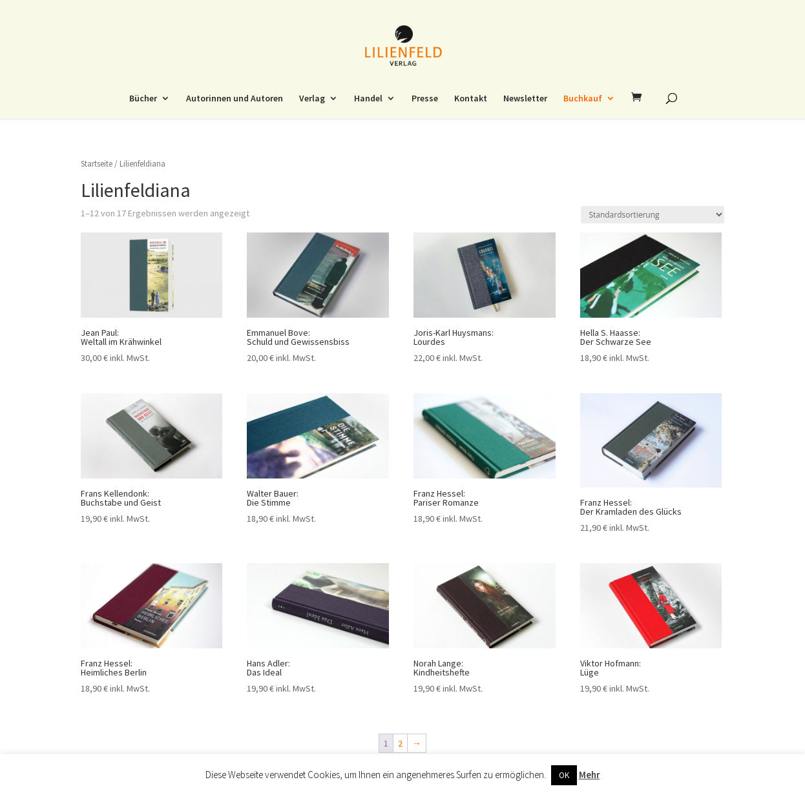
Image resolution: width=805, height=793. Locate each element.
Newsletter (525, 99)
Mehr (589, 774)
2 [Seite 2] (400, 743)
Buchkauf (582, 99)
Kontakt (470, 99)
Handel (368, 99)
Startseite (96, 163)
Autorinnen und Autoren (234, 99)
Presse (425, 99)
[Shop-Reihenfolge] (652, 214)
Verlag (312, 99)
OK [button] (564, 775)
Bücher (143, 99)
